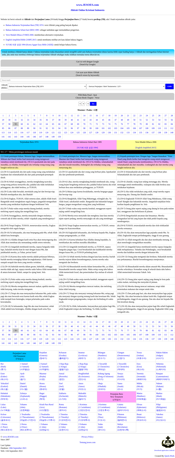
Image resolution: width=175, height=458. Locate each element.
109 (153, 128)
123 (65, 132)
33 (28, 120)
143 (15, 137)
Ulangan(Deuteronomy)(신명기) (123, 355)
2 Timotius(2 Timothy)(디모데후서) (84, 417)
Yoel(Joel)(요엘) (61, 386)
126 (84, 132)
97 (78, 128)
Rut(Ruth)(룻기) (3, 367)
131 (115, 132)
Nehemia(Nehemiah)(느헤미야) (161, 367)
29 (3, 120)
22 (134, 115)
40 (72, 120)
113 (3, 132)
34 (34, 120)
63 (41, 124)
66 (59, 124)
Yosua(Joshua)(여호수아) (141, 355)
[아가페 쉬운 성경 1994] (87, 148)
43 (91, 120)
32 (22, 120)
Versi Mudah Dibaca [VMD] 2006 (20, 35)
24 (147, 115)
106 (134, 128)
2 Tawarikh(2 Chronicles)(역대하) (123, 367)
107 (140, 128)
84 (172, 124)
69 (78, 124)
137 (153, 132)
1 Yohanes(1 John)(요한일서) (44, 427)
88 (22, 128)
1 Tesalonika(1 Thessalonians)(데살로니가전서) (28, 417)
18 (109, 115)
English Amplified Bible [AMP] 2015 (21, 40)
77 (128, 124)
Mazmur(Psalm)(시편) (42, 376)
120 (46, 132)
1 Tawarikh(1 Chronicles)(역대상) (103, 367)
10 (59, 115)
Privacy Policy (88, 437)
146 (34, 137)
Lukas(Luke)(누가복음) (5, 407)
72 (97, 124)
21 (128, 115)
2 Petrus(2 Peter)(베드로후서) (26, 427)
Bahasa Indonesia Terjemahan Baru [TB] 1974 (24, 25)
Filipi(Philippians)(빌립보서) (161, 407)
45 (103, 120)
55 (165, 120)
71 (91, 124)
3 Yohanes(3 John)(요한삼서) (83, 427)
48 (122, 120)
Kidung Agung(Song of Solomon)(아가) (105, 376)
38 (59, 120)
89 (28, 128)
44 (97, 120)
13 (78, 115)
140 (171, 132)
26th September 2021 (17, 448)
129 (103, 132)
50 (134, 120)
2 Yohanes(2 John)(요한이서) (63, 427)
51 (141, 120)
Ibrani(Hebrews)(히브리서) (141, 417)
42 (84, 120)
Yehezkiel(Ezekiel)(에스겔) (5, 386)
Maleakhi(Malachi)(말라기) (82, 396)
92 (47, 128)
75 (116, 124)
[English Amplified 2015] (145, 148)
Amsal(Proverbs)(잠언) (63, 376)
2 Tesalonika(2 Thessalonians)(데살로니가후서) (47, 417)
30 (9, 120)
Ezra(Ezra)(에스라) (140, 367)
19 (116, 115)
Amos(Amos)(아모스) (82, 386)
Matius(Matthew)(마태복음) (141, 396)
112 (171, 128)
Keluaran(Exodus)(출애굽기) (63, 355)
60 (22, 124)
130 (109, 132)
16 (97, 115)
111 (165, 128)
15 (91, 115)
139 (165, 132)
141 (3, 137)
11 (65, 115)
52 (147, 120)
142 (9, 137)
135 (140, 132)
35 (41, 120)
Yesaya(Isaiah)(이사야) (121, 376)
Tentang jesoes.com (88, 442)
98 (84, 128)
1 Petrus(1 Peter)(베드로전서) (6, 427)
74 (109, 124)
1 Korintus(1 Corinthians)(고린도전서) (84, 407)
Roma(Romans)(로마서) (63, 407)
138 (159, 132)
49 (128, 120)
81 (153, 124)
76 (122, 124)
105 (128, 128)
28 (172, 115)
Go (93, 104)
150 (59, 137)
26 (159, 115)
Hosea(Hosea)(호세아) (43, 386)
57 (3, 124)
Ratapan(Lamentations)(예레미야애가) (163, 376)
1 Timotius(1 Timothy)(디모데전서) (64, 417)
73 (103, 124)
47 (116, 120)
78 (134, 124)
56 (172, 120)
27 (165, 115)
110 (159, 128)
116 (21, 132)
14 (84, 115)
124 (71, 132)
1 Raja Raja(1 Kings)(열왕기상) (63, 367)
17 (103, 115)
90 (34, 128)
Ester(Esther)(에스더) (4, 376)
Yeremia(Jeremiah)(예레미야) (141, 376)
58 (9, 124)
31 (16, 120)
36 (47, 120)
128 (96, 132)
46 (109, 120)
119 (40, 132)
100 (96, 128)
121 (53, 132)
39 (66, 120)
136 (146, 132)
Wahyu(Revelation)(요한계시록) (123, 427)
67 (66, 124)
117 (28, 132)
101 (103, 128)
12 (72, 115)
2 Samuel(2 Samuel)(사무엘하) (44, 367)
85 (3, 128)
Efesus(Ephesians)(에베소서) (141, 407)
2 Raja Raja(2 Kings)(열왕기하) (83, 367)
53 (153, 120)
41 (78, 120)
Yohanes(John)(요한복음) (24, 407)
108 (146, 128)
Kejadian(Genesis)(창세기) (43, 355)
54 (159, 120)
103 (115, 128)
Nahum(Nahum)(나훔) (159, 386)
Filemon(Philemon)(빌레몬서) (122, 417)
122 (59, 132)
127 (90, 132)
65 (53, 124)
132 (121, 132)
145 (28, 137)
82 (159, 124)
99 (91, 128)
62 (34, 124)
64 (47, 124)
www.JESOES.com (10, 437)
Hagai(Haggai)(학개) (43, 396)
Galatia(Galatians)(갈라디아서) (123, 407)
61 (28, 124)
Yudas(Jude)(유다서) (101, 427)
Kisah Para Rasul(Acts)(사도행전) (46, 407)
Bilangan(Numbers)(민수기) (102, 355)
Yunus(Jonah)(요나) (120, 386)
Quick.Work (169, 456)
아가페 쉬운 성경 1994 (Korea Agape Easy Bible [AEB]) (29, 45)
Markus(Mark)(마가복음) (161, 396)
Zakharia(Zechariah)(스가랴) (63, 396)
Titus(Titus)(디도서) (101, 417)
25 (153, 115)
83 (165, 124)
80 (147, 124)
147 (40, 137)
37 (53, 120)
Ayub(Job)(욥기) (22, 376)
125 (78, 132)
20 (122, 115)
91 (41, 128)
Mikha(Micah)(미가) (140, 386)
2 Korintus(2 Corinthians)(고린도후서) (104, 407)
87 (16, 128)
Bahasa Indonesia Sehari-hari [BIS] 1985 (22, 30)
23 (141, 115)
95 (66, 128)
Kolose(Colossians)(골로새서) (6, 417)
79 (141, 124)
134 (134, 132)
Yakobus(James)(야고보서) (161, 417)
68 (72, 124)
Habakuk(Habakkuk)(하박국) (5, 396)
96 (72, 128)
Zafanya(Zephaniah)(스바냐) (25, 396)
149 (53, 137)
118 (34, 132)
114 (9, 132)
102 (109, 128)
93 (53, 128)
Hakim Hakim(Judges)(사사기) (162, 355)
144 (21, 137)
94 (59, 128)
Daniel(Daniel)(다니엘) (23, 386)
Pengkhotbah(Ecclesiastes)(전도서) (83, 376)
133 (128, 132)
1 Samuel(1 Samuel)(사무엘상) (24, 367)
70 (84, 124)
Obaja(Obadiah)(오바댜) (102, 386)
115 (15, 132)
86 (9, 128)
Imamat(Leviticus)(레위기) (82, 355)
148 (46, 137)
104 (121, 128)
